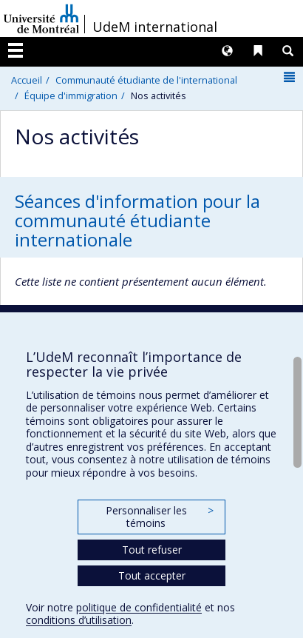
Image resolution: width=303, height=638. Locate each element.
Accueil (26, 80)
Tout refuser (152, 550)
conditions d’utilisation (79, 620)
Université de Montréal (41, 18)
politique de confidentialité (139, 607)
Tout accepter (151, 575)
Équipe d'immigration (71, 95)
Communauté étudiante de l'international (146, 80)
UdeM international (154, 26)
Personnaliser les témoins (160, 517)
